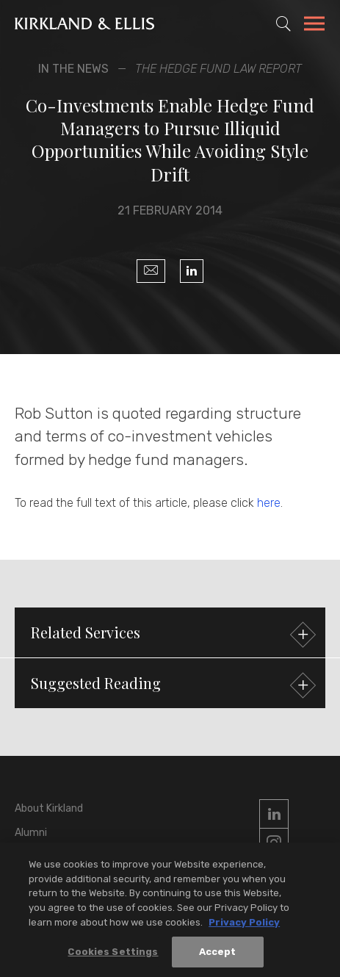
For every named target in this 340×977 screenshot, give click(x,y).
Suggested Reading (171, 685)
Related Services (171, 634)
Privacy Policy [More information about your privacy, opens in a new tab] (244, 925)
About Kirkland (49, 808)
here (269, 503)
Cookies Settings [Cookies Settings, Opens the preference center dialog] (113, 955)
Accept (217, 955)
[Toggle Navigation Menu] (314, 26)
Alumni (31, 832)
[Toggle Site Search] (283, 23)
